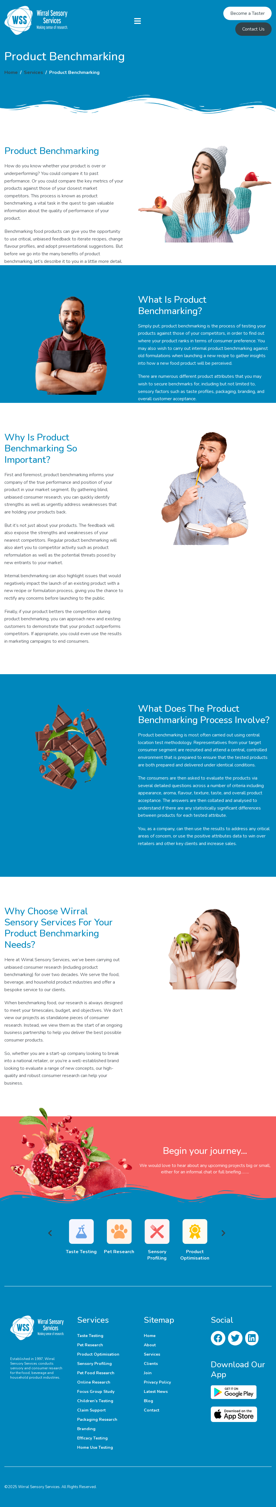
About (150, 1345)
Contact (151, 1410)
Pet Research (90, 1345)
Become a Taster (247, 13)
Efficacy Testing (92, 1438)
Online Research (93, 1382)
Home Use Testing (95, 1447)
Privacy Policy (157, 1382)
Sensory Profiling (94, 1363)
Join (148, 1373)
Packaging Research (97, 1419)
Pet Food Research (95, 1373)
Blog (148, 1401)
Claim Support (91, 1410)
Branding (86, 1429)
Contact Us (253, 29)
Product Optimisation (98, 1354)
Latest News (156, 1391)
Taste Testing (90, 1335)
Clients (151, 1363)
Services (33, 72)
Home (11, 72)
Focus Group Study (95, 1391)
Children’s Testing (95, 1401)
